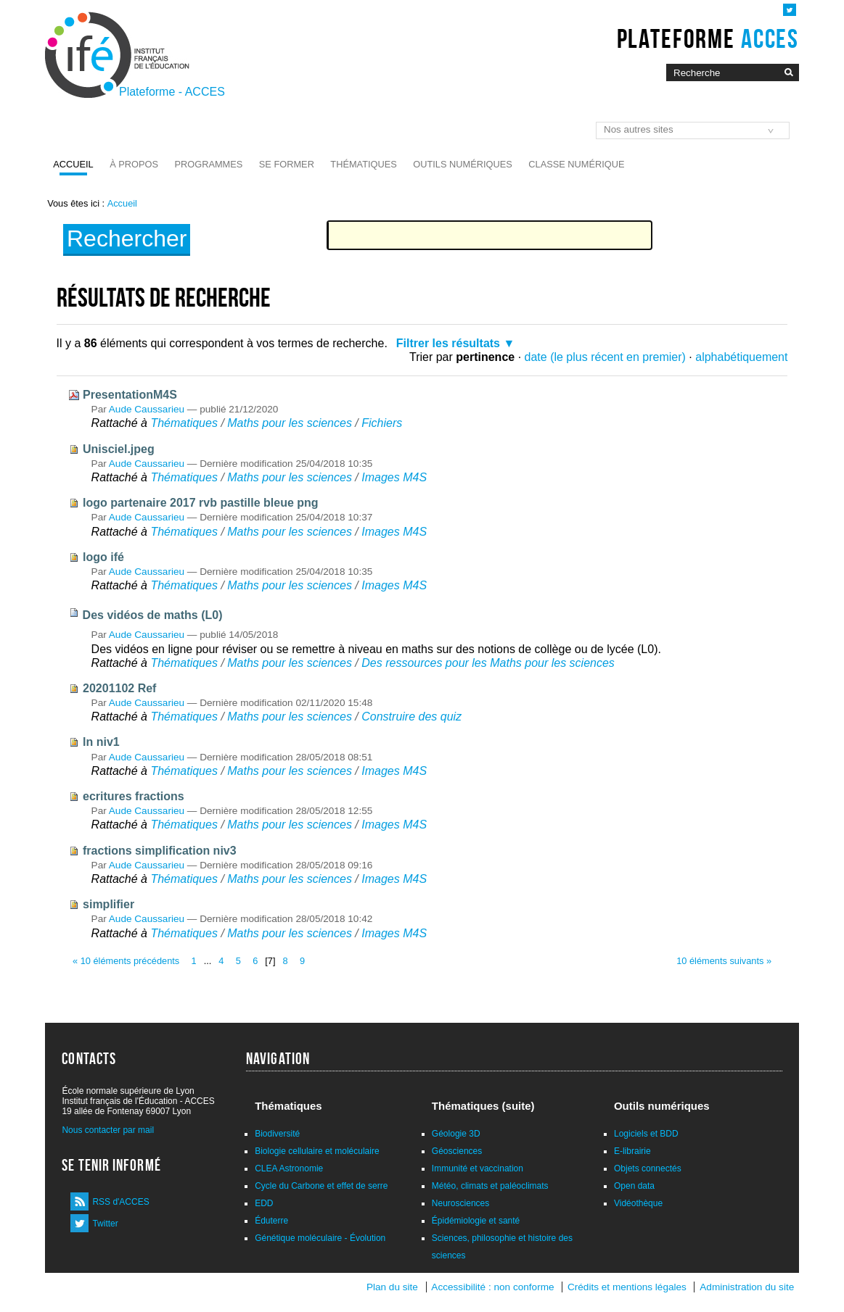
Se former (286, 164)
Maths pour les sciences (289, 423)
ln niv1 (101, 742)
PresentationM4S (130, 395)
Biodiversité (277, 1134)
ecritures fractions (133, 796)
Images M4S (394, 477)
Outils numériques (462, 164)
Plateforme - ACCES (172, 92)
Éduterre (271, 1221)
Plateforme (708, 38)
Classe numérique (576, 164)
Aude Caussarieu (146, 409)
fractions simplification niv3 (160, 850)
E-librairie (632, 1151)
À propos (134, 164)
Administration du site (747, 1287)
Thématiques (363, 164)
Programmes (208, 164)
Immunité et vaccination (477, 1168)
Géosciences (457, 1151)
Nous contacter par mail (108, 1130)
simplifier (108, 904)
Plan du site (392, 1287)
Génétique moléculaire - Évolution (320, 1238)
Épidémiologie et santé (476, 1221)
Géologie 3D (456, 1134)
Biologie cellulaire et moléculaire (317, 1151)
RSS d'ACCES (120, 1202)
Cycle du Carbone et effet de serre (321, 1186)
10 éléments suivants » (723, 960)
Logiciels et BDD (646, 1134)
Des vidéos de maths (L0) (153, 615)
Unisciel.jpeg (119, 449)
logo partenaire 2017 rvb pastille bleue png (201, 503)
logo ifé (103, 557)
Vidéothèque (638, 1203)
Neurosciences (460, 1203)
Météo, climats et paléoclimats (490, 1186)
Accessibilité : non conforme (492, 1287)
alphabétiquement (741, 357)
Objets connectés (647, 1168)
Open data (634, 1186)
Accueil (73, 164)
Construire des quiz (411, 716)
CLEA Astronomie (289, 1168)
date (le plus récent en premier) (605, 357)
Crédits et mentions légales (627, 1287)
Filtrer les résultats (448, 343)
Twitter (105, 1223)
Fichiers (381, 423)
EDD (264, 1203)
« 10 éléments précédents (126, 960)
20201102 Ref (119, 688)
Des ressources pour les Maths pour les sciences (488, 663)
